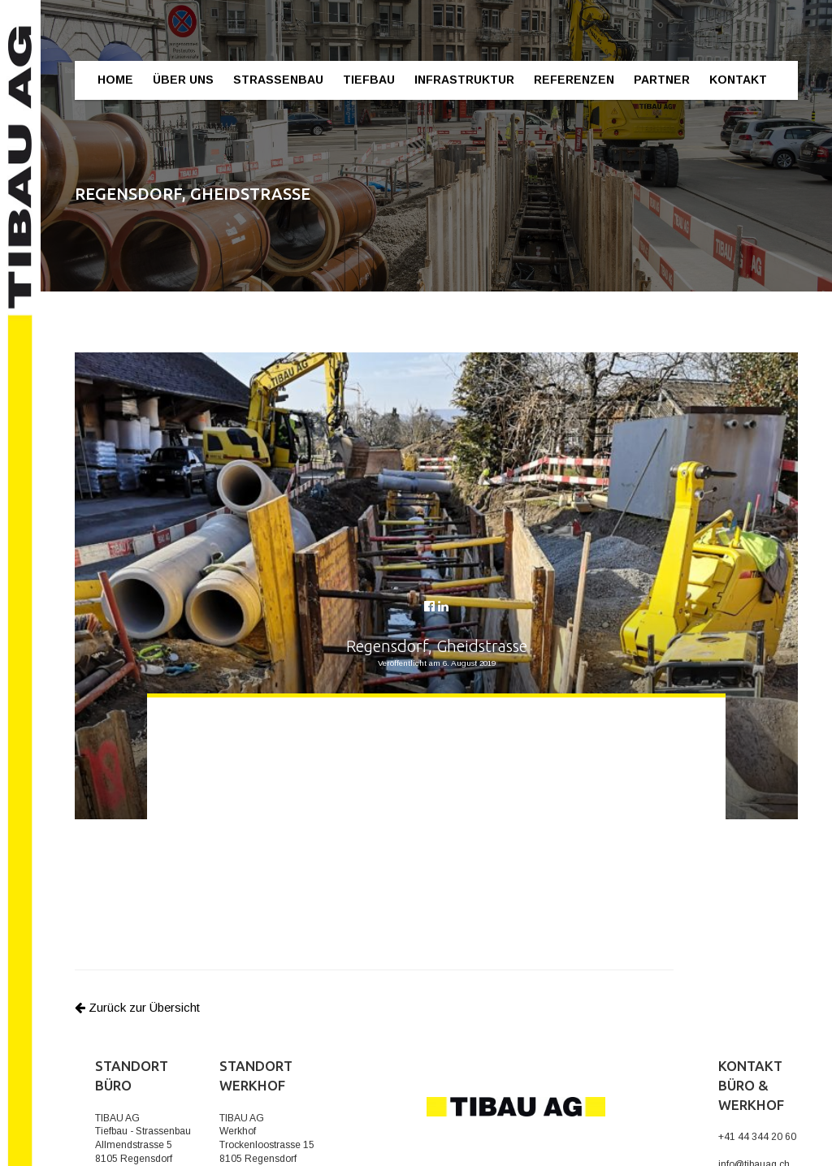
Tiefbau (369, 79)
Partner (662, 79)
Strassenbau (278, 79)
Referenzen (574, 79)
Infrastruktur (464, 79)
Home (115, 79)
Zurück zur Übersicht (137, 1007)
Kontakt (738, 79)
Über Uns (183, 79)
